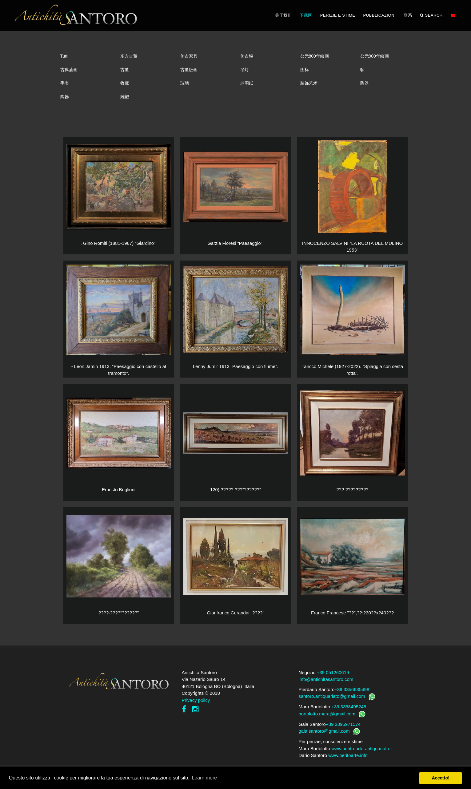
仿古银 (246, 56)
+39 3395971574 (343, 724)
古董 (124, 69)
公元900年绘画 (374, 56)
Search (431, 15)
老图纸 (246, 83)
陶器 (364, 83)
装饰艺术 (308, 83)
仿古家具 (189, 56)
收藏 (124, 83)
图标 (304, 69)
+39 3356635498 (351, 689)
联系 (408, 15)
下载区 (306, 15)
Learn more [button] (204, 777)
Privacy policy (196, 700)
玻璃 (184, 83)
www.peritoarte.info (348, 755)
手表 (64, 83)
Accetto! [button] (440, 777)
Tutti (64, 56)
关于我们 (283, 15)
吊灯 (244, 69)
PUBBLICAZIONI (379, 15)
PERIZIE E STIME (337, 15)
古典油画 (69, 69)
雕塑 (124, 96)
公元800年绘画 (314, 56)
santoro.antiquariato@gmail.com (332, 696)
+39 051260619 (333, 672)
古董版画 (189, 69)
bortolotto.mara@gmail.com (327, 713)
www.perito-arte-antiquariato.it (362, 748)
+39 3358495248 (348, 706)
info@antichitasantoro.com (326, 679)
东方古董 (129, 56)
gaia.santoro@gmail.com (324, 731)
